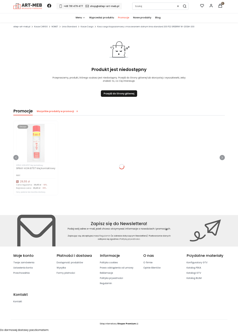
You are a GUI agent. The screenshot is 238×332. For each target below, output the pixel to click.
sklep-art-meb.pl (21, 26)
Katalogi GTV (194, 273)
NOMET (55, 26)
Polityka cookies (109, 262)
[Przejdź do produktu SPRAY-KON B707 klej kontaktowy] (35, 143)
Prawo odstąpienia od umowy (116, 267)
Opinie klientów (152, 267)
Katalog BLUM (194, 278)
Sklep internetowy (118, 323)
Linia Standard (69, 26)
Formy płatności (66, 273)
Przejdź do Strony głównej (119, 93)
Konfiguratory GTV (197, 262)
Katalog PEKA (194, 267)
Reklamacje (106, 273)
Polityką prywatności (130, 239)
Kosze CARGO (41, 26)
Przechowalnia (21, 273)
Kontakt (17, 301)
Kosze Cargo (87, 26)
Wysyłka (61, 267)
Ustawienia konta (23, 267)
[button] (185, 6)
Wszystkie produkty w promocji (57, 111)
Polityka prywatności (111, 278)
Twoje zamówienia (23, 262)
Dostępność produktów (70, 262)
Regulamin (104, 235)
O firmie (148, 262)
